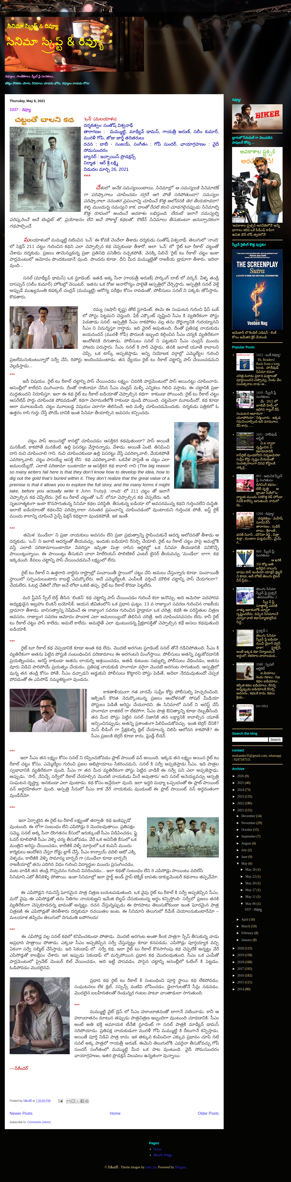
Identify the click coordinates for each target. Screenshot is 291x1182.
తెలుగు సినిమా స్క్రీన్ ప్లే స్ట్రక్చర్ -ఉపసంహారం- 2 (266, 593)
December (248, 816)
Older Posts (208, 1113)
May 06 (251, 903)
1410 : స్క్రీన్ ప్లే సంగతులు (266, 395)
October (247, 829)
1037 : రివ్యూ (20, 110)
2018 (241, 962)
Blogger (180, 1167)
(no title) (262, 706)
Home (115, 1113)
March (246, 926)
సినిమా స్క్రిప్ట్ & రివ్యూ (32, 26)
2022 (241, 803)
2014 (241, 989)
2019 (241, 955)
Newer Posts (21, 1113)
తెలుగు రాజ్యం (162, 1155)
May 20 (251, 883)
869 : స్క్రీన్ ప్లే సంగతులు (265, 553)
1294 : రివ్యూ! (265, 514)
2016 (241, 975)
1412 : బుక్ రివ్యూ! (268, 355)
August (246, 843)
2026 (241, 776)
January (247, 940)
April (245, 919)
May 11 (250, 897)
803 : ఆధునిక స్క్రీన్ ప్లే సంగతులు (269, 478)
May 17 (251, 890)
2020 (241, 948)
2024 (241, 790)
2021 (241, 810)
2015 (241, 982)
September (248, 836)
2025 (241, 783)
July (244, 850)
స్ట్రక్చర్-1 (262, 631)
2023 (241, 796)
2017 (241, 969)
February (247, 933)
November (248, 823)
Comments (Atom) (39, 1122)
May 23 (251, 876)
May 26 (251, 869)
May (244, 863)
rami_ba (150, 1167)
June (244, 857)
